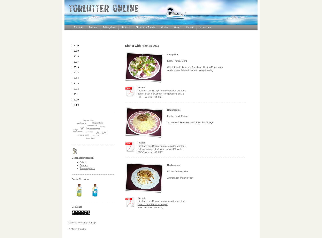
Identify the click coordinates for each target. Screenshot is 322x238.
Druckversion (77, 222)
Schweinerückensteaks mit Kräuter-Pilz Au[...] (160, 149)
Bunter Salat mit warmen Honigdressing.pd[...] (161, 93)
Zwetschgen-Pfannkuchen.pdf (153, 204)
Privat (83, 162)
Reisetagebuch (87, 168)
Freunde (84, 165)
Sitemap (91, 222)
